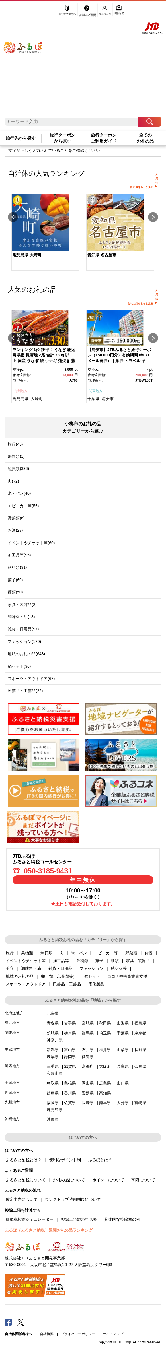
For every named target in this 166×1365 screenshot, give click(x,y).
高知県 (105, 1093)
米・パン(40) (19, 493)
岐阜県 (53, 1056)
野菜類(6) (16, 518)
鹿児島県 (20, 398)
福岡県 (53, 1102)
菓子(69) (15, 580)
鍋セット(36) (19, 666)
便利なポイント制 (65, 1160)
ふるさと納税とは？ (24, 1160)
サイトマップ (113, 1334)
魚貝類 (46, 953)
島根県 (70, 1083)
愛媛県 (88, 1093)
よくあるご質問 (88, 10)
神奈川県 (55, 1040)
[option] (45, 233)
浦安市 (108, 398)
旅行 (10, 953)
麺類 (115, 960)
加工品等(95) (19, 555)
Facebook (8, 1322)
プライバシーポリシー (78, 1334)
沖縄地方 (12, 1119)
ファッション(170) (24, 641)
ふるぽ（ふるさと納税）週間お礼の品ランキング (49, 1230)
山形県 (123, 1023)
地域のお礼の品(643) (26, 653)
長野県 (140, 1050)
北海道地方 (14, 1013)
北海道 (53, 1013)
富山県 (70, 1050)
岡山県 (88, 1083)
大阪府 (105, 1066)
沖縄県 (53, 1119)
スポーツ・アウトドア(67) (31, 678)
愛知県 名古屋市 (101, 255)
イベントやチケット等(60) (31, 543)
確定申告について (22, 1199)
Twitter (20, 1322)
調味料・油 (31, 968)
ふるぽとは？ (100, 1160)
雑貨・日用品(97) (23, 629)
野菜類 (131, 953)
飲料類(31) (17, 567)
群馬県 (88, 1033)
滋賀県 (70, 1066)
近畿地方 (12, 1066)
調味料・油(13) (21, 617)
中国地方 (12, 1083)
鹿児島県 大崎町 (27, 255)
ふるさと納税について (26, 1180)
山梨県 (123, 1050)
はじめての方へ (68, 10)
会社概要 (47, 1334)
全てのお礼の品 (145, 138)
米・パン (79, 953)
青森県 (53, 1023)
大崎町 (37, 398)
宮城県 (88, 1023)
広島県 (105, 1083)
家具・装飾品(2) (22, 604)
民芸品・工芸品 (67, 984)
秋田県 (105, 1023)
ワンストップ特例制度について (73, 1199)
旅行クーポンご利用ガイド (103, 138)
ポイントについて (108, 1180)
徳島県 (53, 1093)
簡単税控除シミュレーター (30, 1219)
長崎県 (88, 1102)
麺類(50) (15, 592)
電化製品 (96, 984)
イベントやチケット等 (26, 960)
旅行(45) (15, 444)
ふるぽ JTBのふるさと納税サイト (28, 61)
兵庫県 (123, 1066)
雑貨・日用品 (60, 968)
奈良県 (140, 1066)
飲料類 (82, 960)
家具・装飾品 (138, 960)
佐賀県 (70, 1102)
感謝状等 (119, 968)
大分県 (123, 1102)
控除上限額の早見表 (79, 1219)
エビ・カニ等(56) (23, 506)
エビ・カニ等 (106, 953)
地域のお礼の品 (20, 976)
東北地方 (12, 1022)
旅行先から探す (21, 138)
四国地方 (12, 1092)
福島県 (140, 1023)
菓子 (99, 960)
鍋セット (92, 976)
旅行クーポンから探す (62, 138)
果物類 (27, 953)
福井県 (105, 1050)
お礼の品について (69, 1180)
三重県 (53, 1066)
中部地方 (12, 1049)
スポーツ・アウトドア (26, 984)
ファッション (91, 968)
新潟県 (53, 1050)
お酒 (148, 953)
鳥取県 (53, 1083)
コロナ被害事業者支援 (127, 976)
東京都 (140, 1033)
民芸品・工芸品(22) (25, 690)
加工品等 (61, 960)
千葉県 (93, 398)
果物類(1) (16, 456)
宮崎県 (140, 1102)
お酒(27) (15, 530)
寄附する (119, 10)
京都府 (88, 1066)
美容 (10, 968)
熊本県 (105, 1102)
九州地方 (21, 391)
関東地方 (96, 391)
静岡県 (70, 1056)
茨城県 (53, 1033)
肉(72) (13, 481)
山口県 (123, 1083)
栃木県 (70, 1033)
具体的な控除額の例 (122, 1219)
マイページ (106, 10)
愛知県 (88, 1056)
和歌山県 (55, 1073)
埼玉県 (105, 1033)
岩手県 (70, 1023)
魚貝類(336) (18, 468)
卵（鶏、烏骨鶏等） (59, 976)
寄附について (143, 1180)
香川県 (70, 1093)
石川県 (88, 1050)
